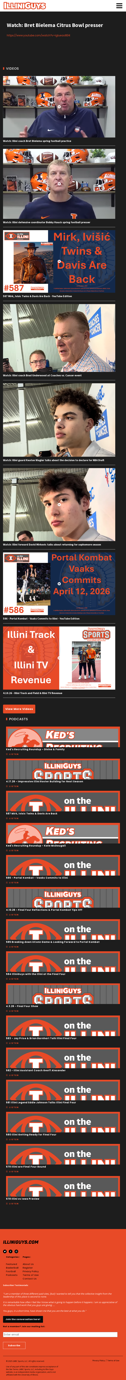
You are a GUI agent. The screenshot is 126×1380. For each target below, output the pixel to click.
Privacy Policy (31, 1271)
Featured (11, 1264)
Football (11, 1271)
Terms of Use (31, 1275)
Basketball (12, 1268)
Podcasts (11, 1275)
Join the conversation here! (23, 1319)
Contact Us (29, 1279)
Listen (14, 754)
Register (28, 1268)
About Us (28, 1264)
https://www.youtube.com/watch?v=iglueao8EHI (38, 35)
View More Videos (19, 709)
